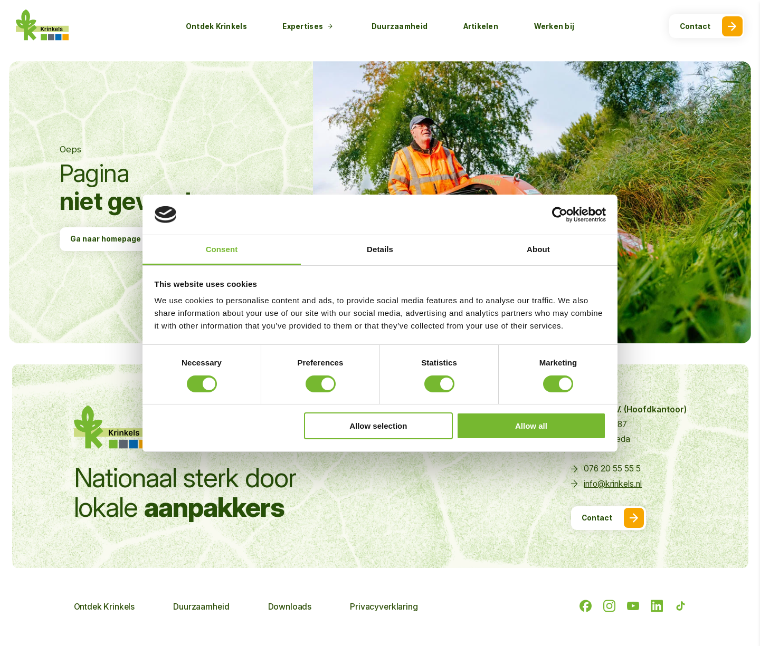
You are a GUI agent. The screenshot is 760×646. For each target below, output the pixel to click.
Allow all (531, 425)
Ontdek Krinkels (216, 26)
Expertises (307, 26)
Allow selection (378, 425)
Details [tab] (380, 249)
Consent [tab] (222, 249)
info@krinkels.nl (613, 484)
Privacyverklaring (383, 607)
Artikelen (480, 26)
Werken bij (554, 26)
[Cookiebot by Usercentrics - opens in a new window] (560, 215)
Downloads (290, 607)
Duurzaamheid (400, 26)
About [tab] (538, 249)
